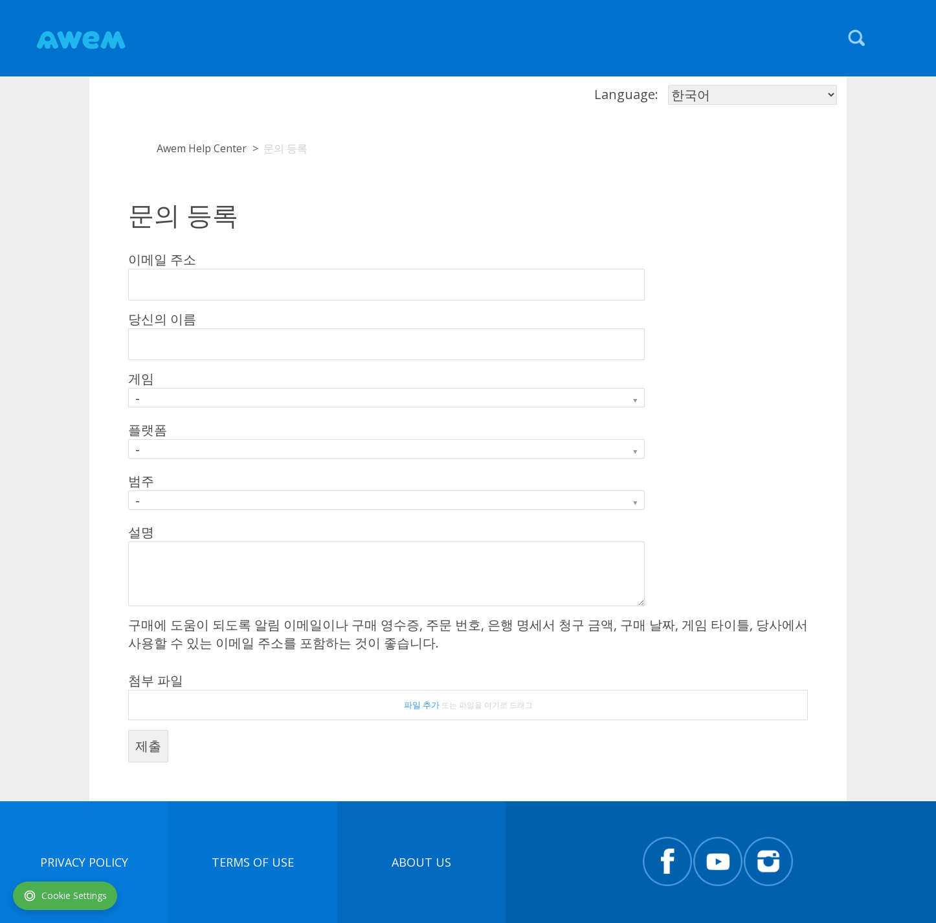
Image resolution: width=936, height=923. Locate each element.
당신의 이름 (162, 319)
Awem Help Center (202, 148)
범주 (141, 481)
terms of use (253, 862)
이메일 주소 (162, 259)
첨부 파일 (155, 680)
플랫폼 (147, 430)
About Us (421, 862)
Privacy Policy (84, 862)
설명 (141, 532)
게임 (141, 378)
